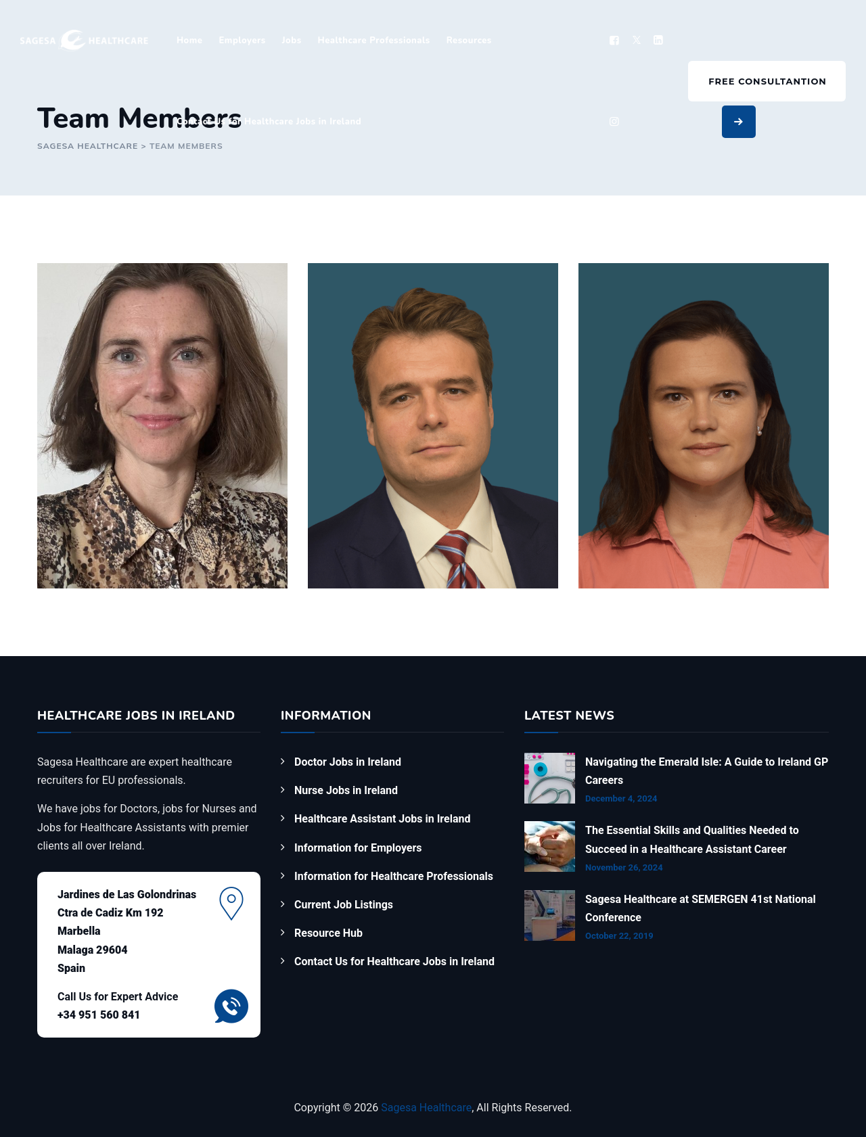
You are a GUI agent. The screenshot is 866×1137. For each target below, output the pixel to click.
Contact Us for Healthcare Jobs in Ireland (269, 122)
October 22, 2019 (619, 936)
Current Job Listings (343, 904)
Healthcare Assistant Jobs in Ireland (382, 818)
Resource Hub (328, 933)
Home (190, 40)
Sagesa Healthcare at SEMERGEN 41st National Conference (700, 908)
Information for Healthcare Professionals (393, 876)
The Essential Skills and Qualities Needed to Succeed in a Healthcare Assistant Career (692, 839)
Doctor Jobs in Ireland (347, 762)
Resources (469, 40)
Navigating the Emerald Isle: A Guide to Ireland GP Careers (706, 771)
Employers (242, 40)
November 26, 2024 (624, 867)
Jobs (292, 40)
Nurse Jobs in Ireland (346, 790)
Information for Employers (358, 847)
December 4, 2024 (621, 798)
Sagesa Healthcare (426, 1107)
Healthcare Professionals (374, 40)
